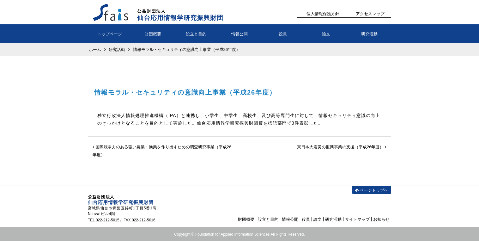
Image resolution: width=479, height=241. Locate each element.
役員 (283, 34)
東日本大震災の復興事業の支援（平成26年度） (341, 147)
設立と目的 (196, 34)
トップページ (109, 34)
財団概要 (153, 34)
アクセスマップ (370, 13)
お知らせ (381, 219)
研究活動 (369, 34)
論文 (326, 34)
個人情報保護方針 (322, 13)
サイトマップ (357, 219)
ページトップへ (371, 190)
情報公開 (239, 34)
